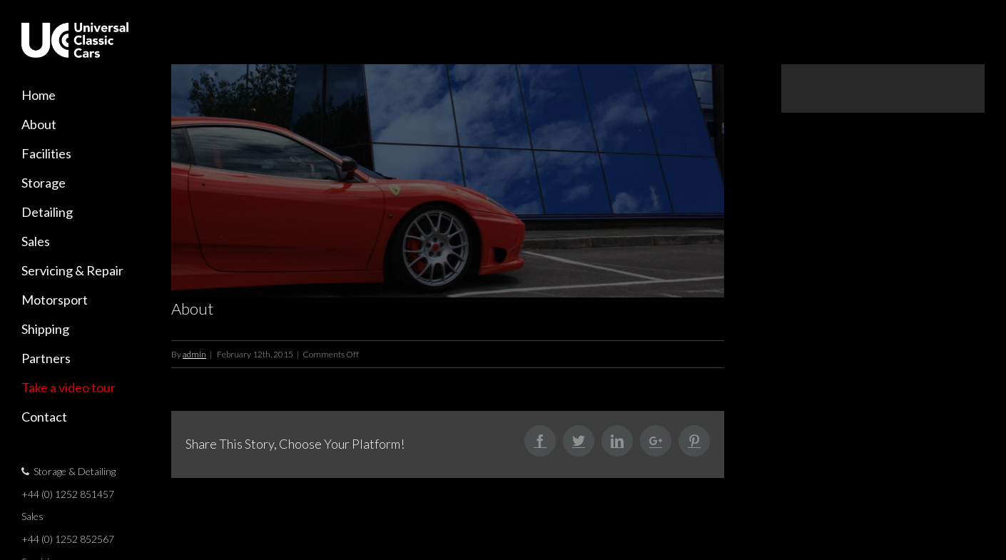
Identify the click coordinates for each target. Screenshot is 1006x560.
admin (194, 357)
